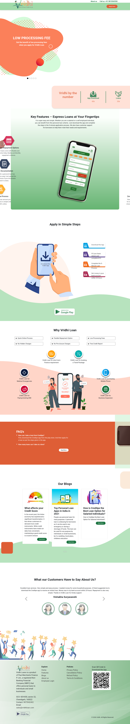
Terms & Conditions (74, 678)
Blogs (44, 675)
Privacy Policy (72, 670)
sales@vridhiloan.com (25, 708)
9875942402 (28, 702)
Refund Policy (72, 675)
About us (94, 1)
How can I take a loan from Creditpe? (38, 443)
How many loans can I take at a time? (38, 446)
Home (44, 670)
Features (45, 673)
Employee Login (48, 681)
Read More (50, 448)
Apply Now (112, 6)
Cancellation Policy (74, 673)
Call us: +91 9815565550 (109, 1)
